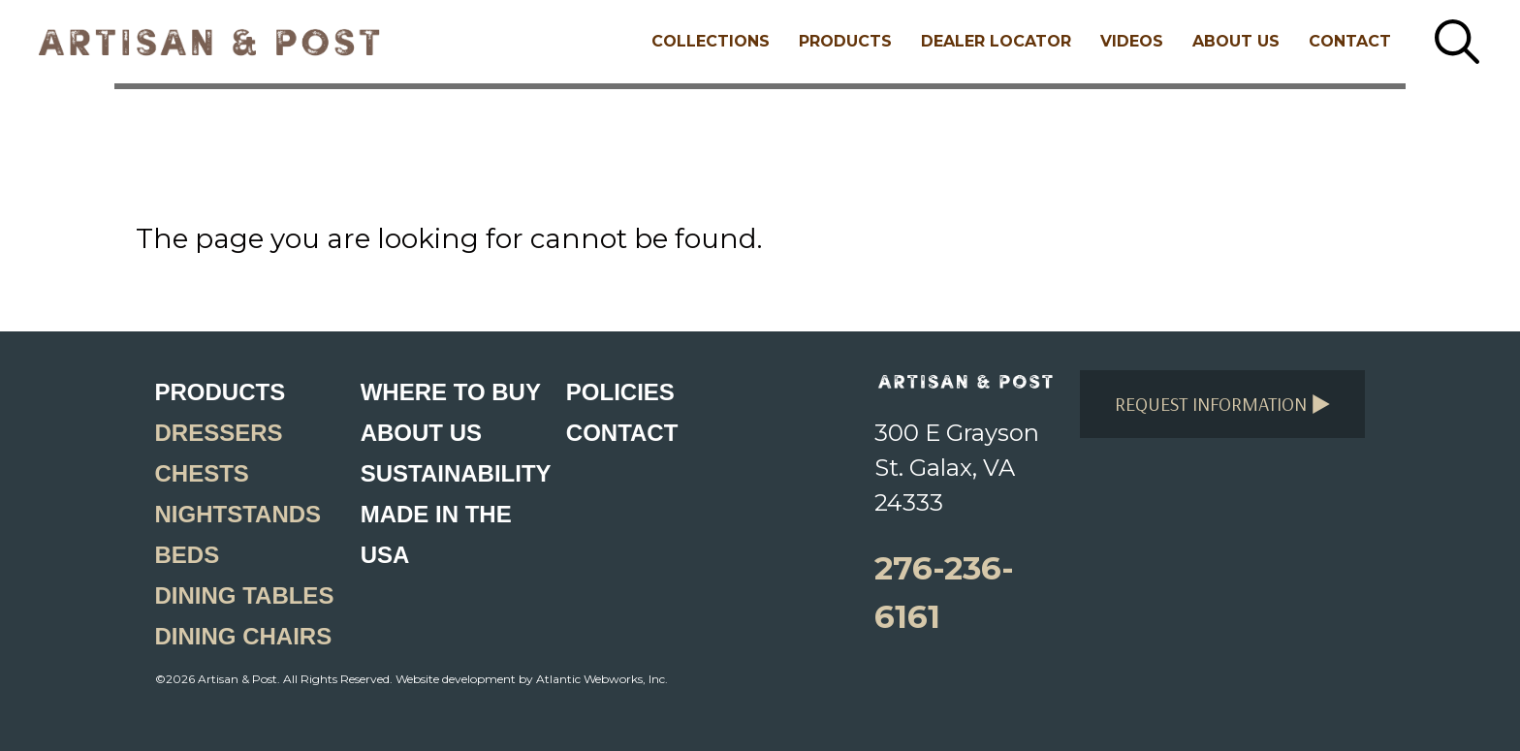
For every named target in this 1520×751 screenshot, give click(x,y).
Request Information (1223, 403)
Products (845, 41)
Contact (1350, 41)
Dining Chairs (243, 636)
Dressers (219, 433)
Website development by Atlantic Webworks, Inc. (532, 679)
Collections (710, 41)
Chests (202, 473)
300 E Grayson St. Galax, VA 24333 (956, 467)
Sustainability (456, 473)
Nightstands (238, 514)
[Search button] (1457, 41)
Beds (187, 555)
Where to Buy (451, 392)
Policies (620, 392)
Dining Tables (244, 595)
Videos (1131, 41)
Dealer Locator (996, 41)
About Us (1236, 41)
